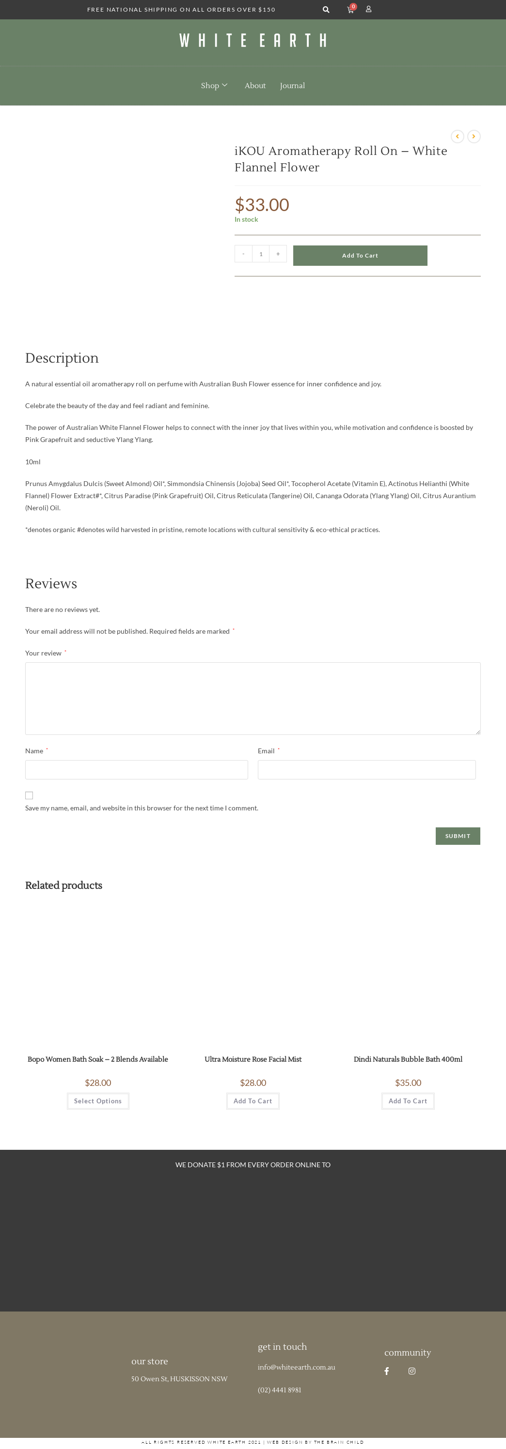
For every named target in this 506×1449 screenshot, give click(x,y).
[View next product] (474, 136)
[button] (326, 10)
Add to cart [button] (253, 1074)
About (255, 86)
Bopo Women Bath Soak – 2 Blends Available (98, 1033)
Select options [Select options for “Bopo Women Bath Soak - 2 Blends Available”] (98, 1074)
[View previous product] (457, 136)
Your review (45, 626)
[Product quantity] (260, 253)
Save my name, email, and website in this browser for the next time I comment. (141, 781)
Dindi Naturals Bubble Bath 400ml (408, 1033)
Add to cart (360, 255)
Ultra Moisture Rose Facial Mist (253, 1033)
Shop (214, 86)
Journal (292, 86)
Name (36, 724)
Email (269, 724)
